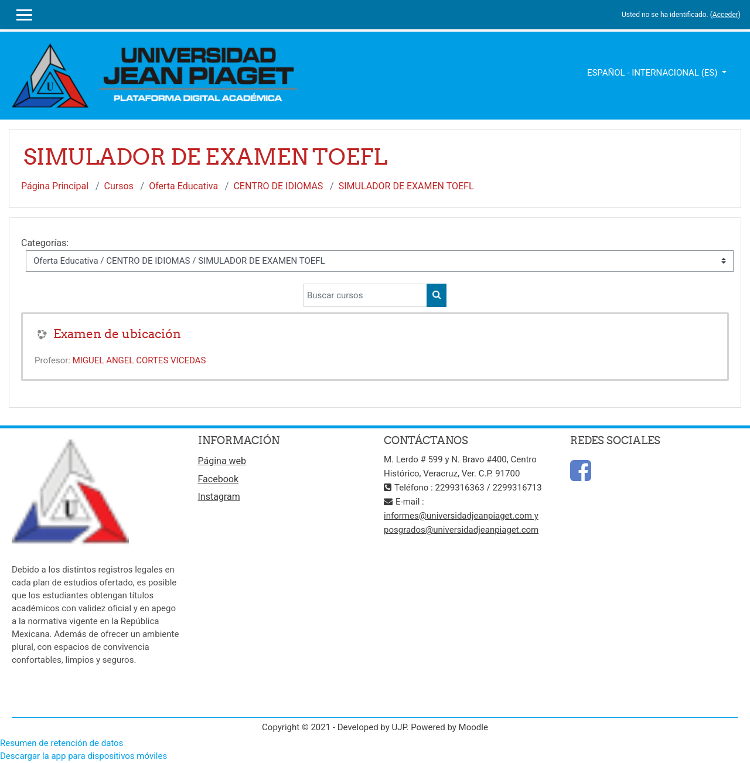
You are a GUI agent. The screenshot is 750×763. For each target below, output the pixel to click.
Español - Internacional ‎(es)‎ (653, 72)
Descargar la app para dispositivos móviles (83, 756)
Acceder (725, 15)
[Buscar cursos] (365, 295)
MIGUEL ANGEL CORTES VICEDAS (139, 360)
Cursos (119, 186)
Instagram (219, 496)
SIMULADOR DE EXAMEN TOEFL (406, 186)
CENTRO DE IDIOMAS (278, 186)
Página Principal (54, 186)
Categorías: (45, 242)
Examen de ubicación (117, 334)
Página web (222, 460)
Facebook (218, 479)
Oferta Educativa (183, 186)
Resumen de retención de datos (61, 743)
